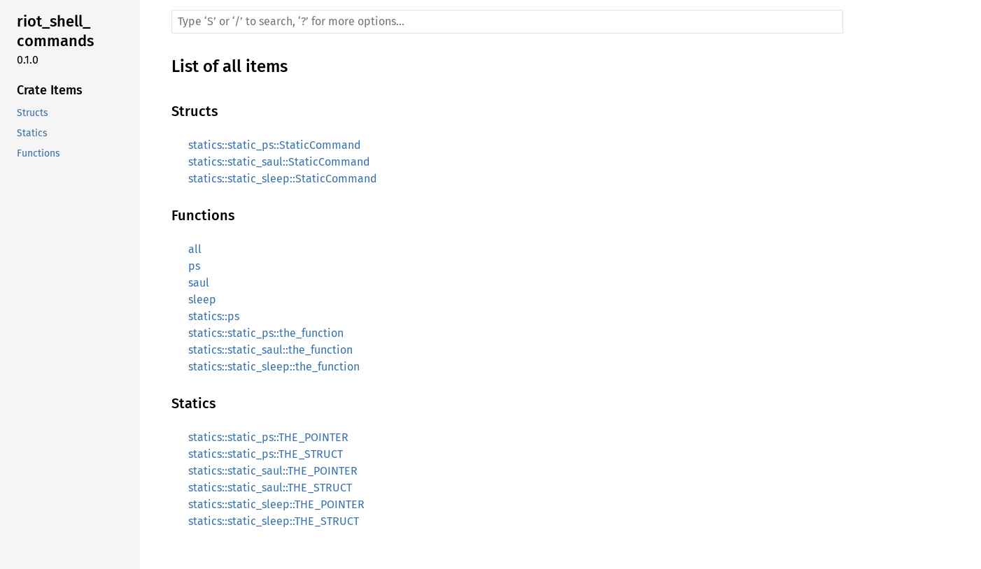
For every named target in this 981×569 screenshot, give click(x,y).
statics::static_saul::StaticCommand (279, 161)
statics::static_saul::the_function (270, 349)
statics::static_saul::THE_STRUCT (270, 487)
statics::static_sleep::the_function (274, 366)
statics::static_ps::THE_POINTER (268, 437)
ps (194, 266)
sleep (202, 299)
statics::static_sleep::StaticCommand (282, 178)
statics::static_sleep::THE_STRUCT (273, 521)
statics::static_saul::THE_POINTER (273, 470)
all (195, 249)
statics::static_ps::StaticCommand (274, 145)
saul (198, 282)
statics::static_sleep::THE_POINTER (276, 504)
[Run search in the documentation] (507, 22)
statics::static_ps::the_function (266, 333)
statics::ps (213, 316)
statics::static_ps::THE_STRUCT (265, 454)
